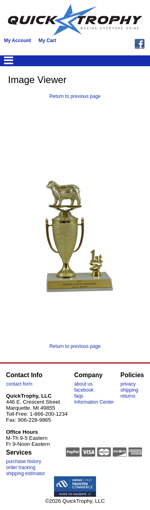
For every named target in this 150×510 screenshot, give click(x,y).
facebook (84, 390)
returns (127, 396)
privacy (128, 384)
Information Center (94, 402)
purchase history (23, 461)
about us (83, 384)
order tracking (20, 467)
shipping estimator (25, 473)
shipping (129, 390)
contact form (19, 384)
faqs (78, 396)
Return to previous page (74, 96)
